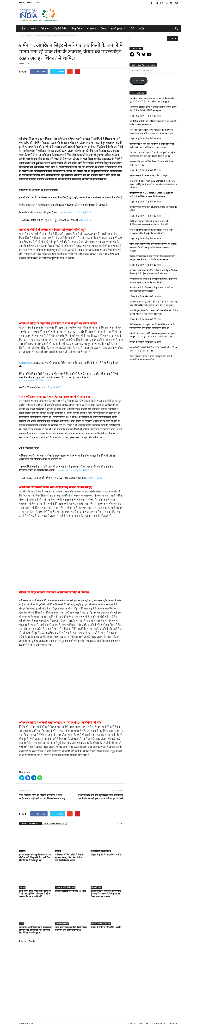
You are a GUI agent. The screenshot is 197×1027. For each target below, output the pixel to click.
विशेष (45, 28)
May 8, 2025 (54, 387)
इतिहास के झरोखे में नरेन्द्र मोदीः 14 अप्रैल (145, 202)
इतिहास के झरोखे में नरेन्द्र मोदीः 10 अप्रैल (145, 265)
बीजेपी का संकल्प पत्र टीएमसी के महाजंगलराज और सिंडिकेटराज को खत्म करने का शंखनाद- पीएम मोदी (149, 223)
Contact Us (173, 1023)
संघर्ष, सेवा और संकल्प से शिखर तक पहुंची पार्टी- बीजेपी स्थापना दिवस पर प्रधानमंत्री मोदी (150, 358)
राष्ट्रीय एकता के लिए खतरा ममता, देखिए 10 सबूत (148, 175)
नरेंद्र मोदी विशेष (60, 28)
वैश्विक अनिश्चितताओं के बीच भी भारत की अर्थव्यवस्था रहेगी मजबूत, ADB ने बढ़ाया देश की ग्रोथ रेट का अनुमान (152, 258)
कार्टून (141, 28)
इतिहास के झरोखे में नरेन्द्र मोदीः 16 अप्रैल (70, 890)
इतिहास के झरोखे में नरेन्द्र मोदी (100, 851)
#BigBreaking (26, 362)
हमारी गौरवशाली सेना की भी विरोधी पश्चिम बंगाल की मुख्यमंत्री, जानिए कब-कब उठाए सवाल (153, 123)
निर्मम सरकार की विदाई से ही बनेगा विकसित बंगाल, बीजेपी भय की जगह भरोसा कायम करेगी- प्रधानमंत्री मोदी (153, 281)
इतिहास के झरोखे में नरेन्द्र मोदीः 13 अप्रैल (145, 216)
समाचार (33, 28)
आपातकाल (91, 28)
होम (23, 28)
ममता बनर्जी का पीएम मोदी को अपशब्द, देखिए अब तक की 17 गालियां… (153, 209)
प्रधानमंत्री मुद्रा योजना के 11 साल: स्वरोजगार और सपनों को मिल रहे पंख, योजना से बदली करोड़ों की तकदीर (153, 312)
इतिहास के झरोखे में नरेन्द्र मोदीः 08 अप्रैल (145, 319)
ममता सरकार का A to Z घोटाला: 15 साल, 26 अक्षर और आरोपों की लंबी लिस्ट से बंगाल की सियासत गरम (151, 195)
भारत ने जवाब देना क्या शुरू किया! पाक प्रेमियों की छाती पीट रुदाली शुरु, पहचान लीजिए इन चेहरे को (100, 796)
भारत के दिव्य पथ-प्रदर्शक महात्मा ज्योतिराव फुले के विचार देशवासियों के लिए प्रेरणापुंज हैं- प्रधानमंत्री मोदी (151, 231)
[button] (176, 28)
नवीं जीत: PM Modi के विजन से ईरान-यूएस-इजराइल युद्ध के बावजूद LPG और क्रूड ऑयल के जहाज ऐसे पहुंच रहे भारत (152, 335)
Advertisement (158, 1023)
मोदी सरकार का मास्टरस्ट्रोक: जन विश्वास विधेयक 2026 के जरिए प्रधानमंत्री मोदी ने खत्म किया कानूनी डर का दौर (152, 326)
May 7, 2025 (85, 219)
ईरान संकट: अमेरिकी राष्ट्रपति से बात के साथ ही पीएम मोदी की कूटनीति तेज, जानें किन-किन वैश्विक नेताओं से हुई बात (35, 930)
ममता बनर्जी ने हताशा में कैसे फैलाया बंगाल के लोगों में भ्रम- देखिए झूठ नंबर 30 (71, 928)
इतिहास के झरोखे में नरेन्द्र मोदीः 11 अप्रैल (145, 238)
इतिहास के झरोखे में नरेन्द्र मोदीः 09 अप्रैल (145, 296)
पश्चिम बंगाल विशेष (62, 923)
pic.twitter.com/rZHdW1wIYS (35, 380)
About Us (132, 1023)
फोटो (132, 28)
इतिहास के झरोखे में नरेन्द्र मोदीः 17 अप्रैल (106, 854)
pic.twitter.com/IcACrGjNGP (76, 212)
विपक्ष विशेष (76, 28)
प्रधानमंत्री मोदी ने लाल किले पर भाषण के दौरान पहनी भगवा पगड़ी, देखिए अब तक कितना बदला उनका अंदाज (106, 893)
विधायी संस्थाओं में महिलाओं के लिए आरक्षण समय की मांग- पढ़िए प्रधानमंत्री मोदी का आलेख (152, 289)
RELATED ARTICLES (30, 823)
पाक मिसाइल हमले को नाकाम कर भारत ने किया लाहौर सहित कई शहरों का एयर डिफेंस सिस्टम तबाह (42, 796)
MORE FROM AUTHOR (54, 823)
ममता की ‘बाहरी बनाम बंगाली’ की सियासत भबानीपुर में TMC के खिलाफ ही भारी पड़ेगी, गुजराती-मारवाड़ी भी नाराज (153, 272)
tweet (103, 814)
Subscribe (138, 80)
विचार (103, 28)
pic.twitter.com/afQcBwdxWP (73, 470)
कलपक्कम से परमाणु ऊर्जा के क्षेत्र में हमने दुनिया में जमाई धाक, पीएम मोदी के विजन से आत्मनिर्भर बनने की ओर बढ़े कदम (153, 303)
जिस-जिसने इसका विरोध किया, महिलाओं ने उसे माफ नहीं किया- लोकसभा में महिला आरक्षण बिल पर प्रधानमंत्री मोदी (34, 893)
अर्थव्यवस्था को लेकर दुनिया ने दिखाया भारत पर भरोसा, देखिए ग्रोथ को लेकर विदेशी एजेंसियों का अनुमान (69, 857)
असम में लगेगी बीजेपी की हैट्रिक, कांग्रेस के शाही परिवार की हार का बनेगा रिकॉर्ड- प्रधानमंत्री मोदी (153, 349)
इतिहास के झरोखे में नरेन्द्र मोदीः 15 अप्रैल (106, 927)
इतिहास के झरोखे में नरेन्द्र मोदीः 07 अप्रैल (145, 342)
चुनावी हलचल (118, 28)
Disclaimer (144, 1023)
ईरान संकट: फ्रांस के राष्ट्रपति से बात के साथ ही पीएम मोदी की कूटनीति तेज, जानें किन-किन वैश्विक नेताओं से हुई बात (35, 857)
